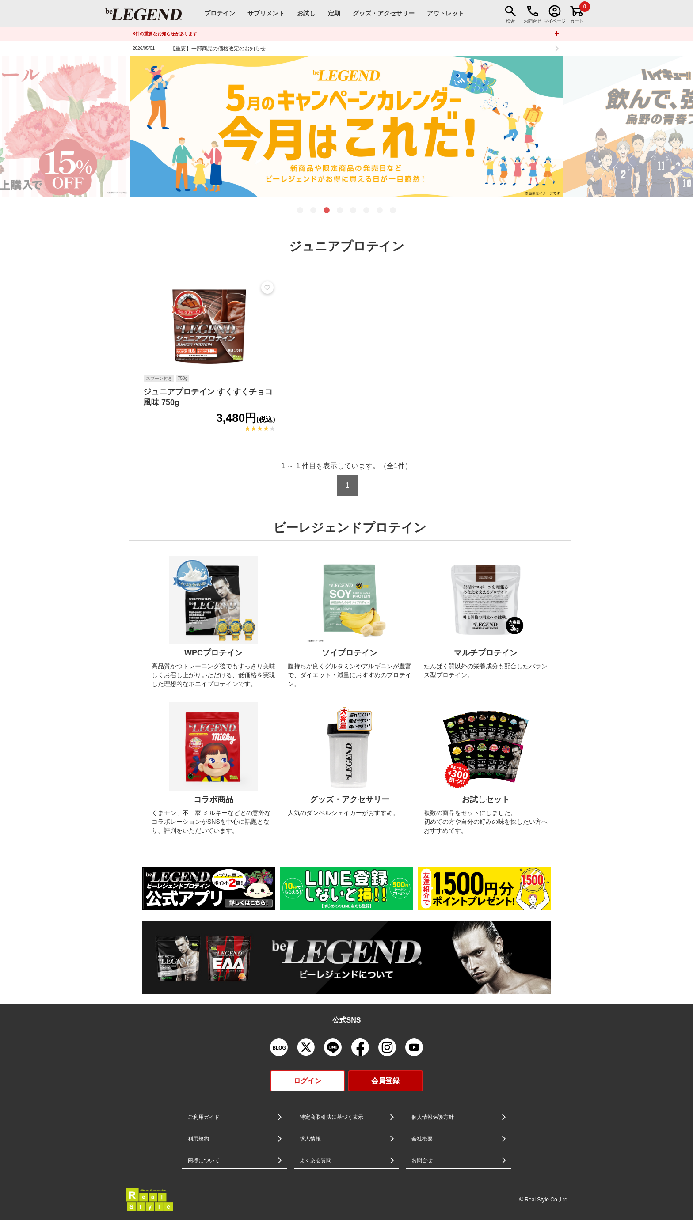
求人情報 (310, 1139)
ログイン (307, 1080)
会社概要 (422, 1139)
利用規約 (198, 1139)
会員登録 (385, 1080)
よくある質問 (315, 1160)
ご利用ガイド (204, 1117)
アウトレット (445, 13)
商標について (204, 1160)
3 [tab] (326, 210)
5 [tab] (353, 210)
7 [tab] (379, 210)
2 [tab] (313, 210)
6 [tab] (366, 210)
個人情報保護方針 (432, 1117)
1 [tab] (300, 210)
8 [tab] (392, 210)
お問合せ (422, 1160)
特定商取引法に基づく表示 (331, 1117)
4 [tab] (339, 210)
